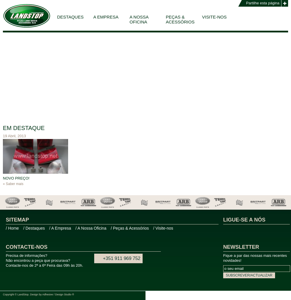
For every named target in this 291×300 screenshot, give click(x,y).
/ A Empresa (60, 228)
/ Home (12, 228)
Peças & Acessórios (180, 19)
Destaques (70, 16)
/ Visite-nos (163, 228)
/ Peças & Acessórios (130, 228)
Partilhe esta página (262, 3)
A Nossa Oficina (139, 19)
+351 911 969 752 (121, 258)
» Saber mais (13, 184)
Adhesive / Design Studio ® (58, 294)
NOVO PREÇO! (16, 178)
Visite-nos (214, 16)
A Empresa (106, 16)
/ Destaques (34, 228)
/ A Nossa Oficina (90, 228)
